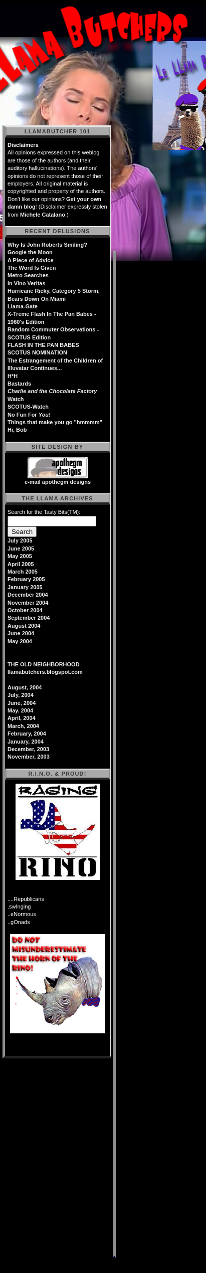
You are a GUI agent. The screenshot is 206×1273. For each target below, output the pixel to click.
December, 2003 (28, 749)
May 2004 (20, 641)
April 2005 (21, 564)
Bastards (19, 384)
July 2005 (20, 540)
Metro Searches (28, 275)
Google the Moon (30, 252)
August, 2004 (25, 687)
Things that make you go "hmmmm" (55, 422)
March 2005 (23, 572)
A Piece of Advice (31, 260)
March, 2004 (23, 726)
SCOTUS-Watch (28, 407)
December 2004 (28, 595)
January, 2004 (26, 742)
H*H (13, 376)
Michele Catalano (42, 215)
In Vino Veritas (27, 283)
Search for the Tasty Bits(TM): (44, 512)
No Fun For (29, 415)
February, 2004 (27, 734)
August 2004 (24, 626)
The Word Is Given (32, 268)
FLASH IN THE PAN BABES (43, 345)
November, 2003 (29, 757)
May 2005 (20, 556)
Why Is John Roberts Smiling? (47, 245)
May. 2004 (20, 710)
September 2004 (29, 618)
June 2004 (21, 633)
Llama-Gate (23, 306)
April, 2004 (22, 718)
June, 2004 (22, 703)
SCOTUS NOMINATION (37, 352)
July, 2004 (21, 695)
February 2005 (26, 579)
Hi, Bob (17, 430)
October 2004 (25, 610)
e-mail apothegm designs (58, 482)
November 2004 (28, 603)
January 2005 (25, 587)
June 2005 (21, 548)
